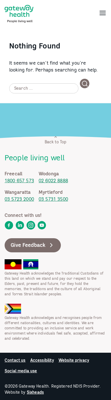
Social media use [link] (21, 370)
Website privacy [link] (74, 360)
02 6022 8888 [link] (53, 180)
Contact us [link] (15, 360)
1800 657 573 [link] (19, 180)
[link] (19, 13)
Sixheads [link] (35, 392)
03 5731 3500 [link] (53, 199)
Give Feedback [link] (33, 245)
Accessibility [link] (42, 360)
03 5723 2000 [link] (19, 199)
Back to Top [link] (56, 139)
